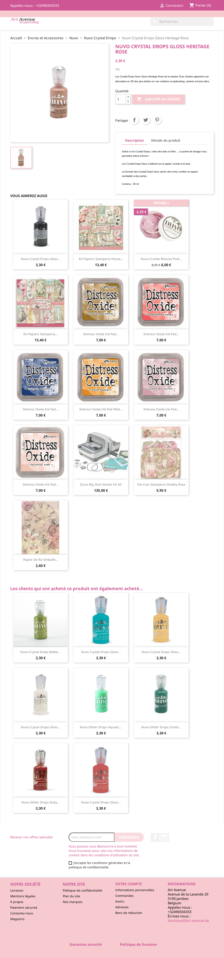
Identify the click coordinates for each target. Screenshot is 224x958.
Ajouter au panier (158, 99)
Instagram (164, 837)
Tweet (145, 120)
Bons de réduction (128, 913)
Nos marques (72, 902)
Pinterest (157, 120)
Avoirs (119, 901)
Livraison (16, 890)
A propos (16, 902)
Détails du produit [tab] (165, 140)
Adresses (122, 907)
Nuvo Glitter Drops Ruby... (40, 802)
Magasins (17, 919)
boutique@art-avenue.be (188, 920)
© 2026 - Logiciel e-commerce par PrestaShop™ (112, 952)
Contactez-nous (21, 913)
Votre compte (128, 883)
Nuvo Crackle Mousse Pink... (161, 259)
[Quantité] (120, 99)
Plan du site (71, 896)
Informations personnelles (134, 890)
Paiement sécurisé (23, 907)
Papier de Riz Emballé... (40, 559)
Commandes (124, 896)
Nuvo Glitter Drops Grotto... (161, 727)
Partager (134, 120)
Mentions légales (22, 896)
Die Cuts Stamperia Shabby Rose (161, 484)
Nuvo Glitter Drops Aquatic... (101, 727)
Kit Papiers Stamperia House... (101, 259)
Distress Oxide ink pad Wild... (100, 409)
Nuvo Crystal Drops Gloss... (40, 259)
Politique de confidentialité (82, 890)
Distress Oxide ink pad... (101, 334)
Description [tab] (134, 140)
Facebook (155, 837)
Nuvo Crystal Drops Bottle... (40, 652)
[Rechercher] (182, 21)
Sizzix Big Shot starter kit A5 (101, 484)
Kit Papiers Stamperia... (40, 334)
